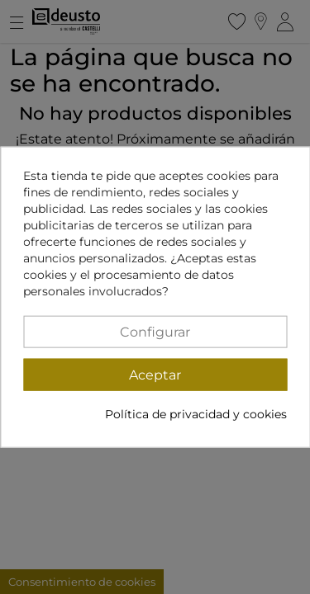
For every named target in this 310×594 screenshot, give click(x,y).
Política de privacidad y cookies (196, 413)
